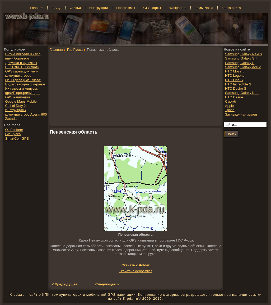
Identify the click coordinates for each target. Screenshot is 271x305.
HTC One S (234, 80)
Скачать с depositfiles (135, 271)
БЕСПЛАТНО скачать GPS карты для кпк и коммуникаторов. (22, 71)
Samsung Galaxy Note (242, 93)
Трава (230, 110)
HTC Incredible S (238, 84)
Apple (229, 106)
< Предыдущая (64, 284)
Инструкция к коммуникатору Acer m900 (26, 112)
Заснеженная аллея (241, 114)
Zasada (11, 119)
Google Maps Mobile (21, 101)
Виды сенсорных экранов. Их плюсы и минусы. (26, 86)
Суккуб (230, 101)
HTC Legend (235, 76)
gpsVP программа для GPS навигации (22, 95)
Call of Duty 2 (15, 106)
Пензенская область (73, 132)
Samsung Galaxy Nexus (243, 54)
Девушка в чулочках (21, 63)
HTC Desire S (235, 88)
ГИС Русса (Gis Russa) (23, 80)
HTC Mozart (234, 71)
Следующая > (107, 284)
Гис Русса (75, 50)
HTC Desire (234, 97)
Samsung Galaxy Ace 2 (243, 67)
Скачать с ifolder (135, 265)
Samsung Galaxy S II (241, 58)
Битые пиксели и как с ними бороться (23, 56)
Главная (56, 50)
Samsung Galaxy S (239, 63)
